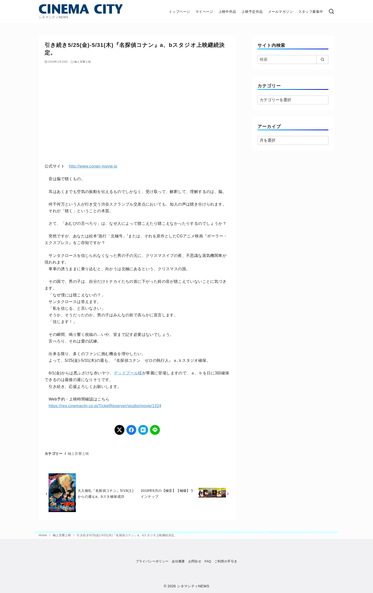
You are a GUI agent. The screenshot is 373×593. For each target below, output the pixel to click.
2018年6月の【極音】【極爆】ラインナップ (167, 493)
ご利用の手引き (225, 561)
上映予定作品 (252, 12)
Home (43, 535)
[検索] (331, 12)
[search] (322, 59)
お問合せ (195, 561)
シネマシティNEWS (193, 586)
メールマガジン (280, 12)
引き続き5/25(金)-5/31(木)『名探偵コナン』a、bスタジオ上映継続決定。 (127, 535)
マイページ (204, 12)
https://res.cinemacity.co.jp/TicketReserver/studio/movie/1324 (105, 406)
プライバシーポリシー (152, 561)
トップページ (179, 12)
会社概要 (178, 561)
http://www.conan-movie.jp (93, 166)
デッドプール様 (128, 373)
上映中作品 (227, 12)
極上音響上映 (82, 61)
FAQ (207, 561)
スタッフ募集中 (310, 12)
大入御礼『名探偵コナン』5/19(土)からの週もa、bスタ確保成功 (106, 493)
